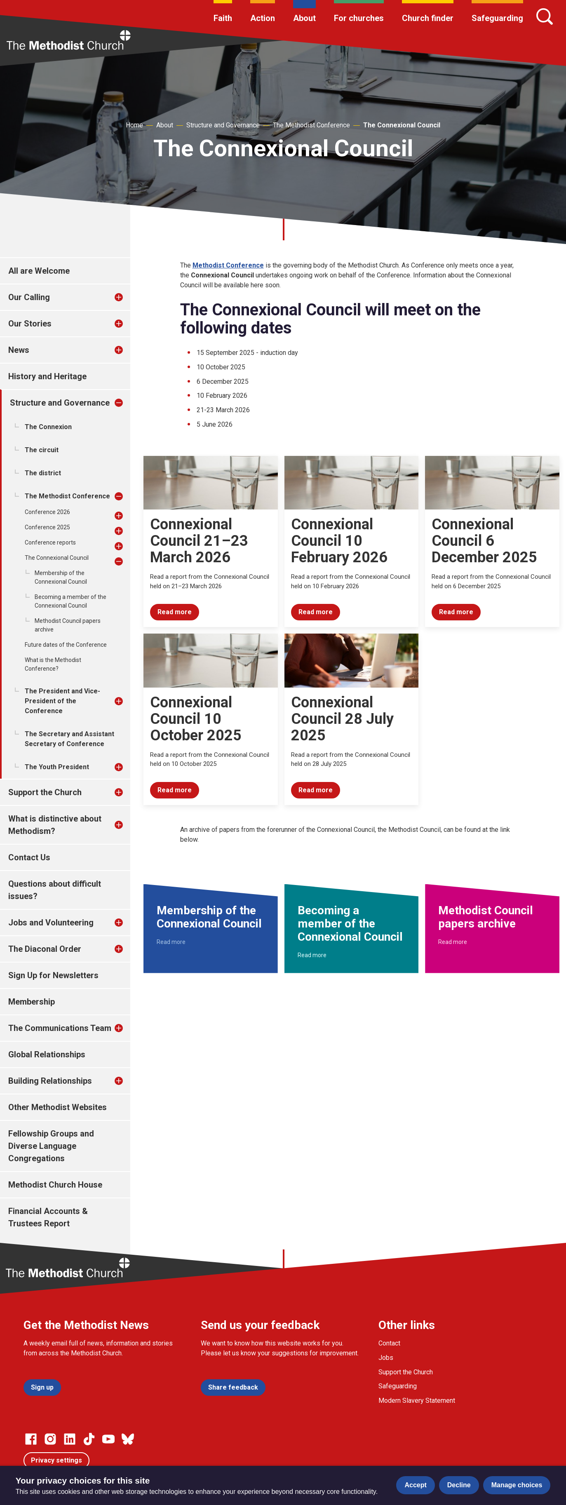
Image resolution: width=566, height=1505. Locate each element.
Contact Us (29, 857)
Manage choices (517, 1485)
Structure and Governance (223, 125)
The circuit (42, 450)
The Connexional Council (401, 125)
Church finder (427, 18)
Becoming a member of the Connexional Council (70, 601)
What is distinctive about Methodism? (54, 825)
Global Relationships (46, 1054)
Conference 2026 (47, 512)
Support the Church (45, 792)
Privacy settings (56, 1460)
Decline (459, 1485)
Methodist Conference (228, 265)
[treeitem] (127, 297)
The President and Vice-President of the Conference (62, 701)
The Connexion (48, 427)
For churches (359, 18)
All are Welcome (39, 271)
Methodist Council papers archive (68, 625)
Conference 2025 (47, 527)
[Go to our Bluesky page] (127, 1439)
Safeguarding (497, 18)
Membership (31, 1002)
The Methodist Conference (311, 125)
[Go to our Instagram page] (50, 1439)
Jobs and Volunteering (51, 922)
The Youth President (57, 767)
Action (262, 18)
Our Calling (29, 297)
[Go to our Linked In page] (69, 1439)
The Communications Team (59, 1028)
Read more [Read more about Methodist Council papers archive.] (452, 942)
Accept (415, 1485)
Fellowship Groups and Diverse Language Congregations (51, 1146)
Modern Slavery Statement (416, 1400)
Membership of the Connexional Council (61, 577)
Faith (223, 18)
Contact (389, 1343)
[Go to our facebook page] (30, 1439)
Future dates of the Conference (66, 644)
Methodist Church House (55, 1185)
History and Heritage (47, 376)
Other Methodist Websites (57, 1107)
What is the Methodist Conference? (53, 664)
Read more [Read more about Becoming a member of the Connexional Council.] (312, 955)
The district (43, 473)
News (18, 350)
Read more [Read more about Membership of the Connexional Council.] (171, 942)
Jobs (385, 1358)
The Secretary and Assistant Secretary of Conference (69, 739)
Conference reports (50, 542)
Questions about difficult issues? (54, 890)
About (304, 18)
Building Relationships (50, 1081)
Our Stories (30, 324)
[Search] (544, 16)
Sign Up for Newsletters (53, 975)
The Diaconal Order (44, 949)
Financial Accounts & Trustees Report (48, 1217)
